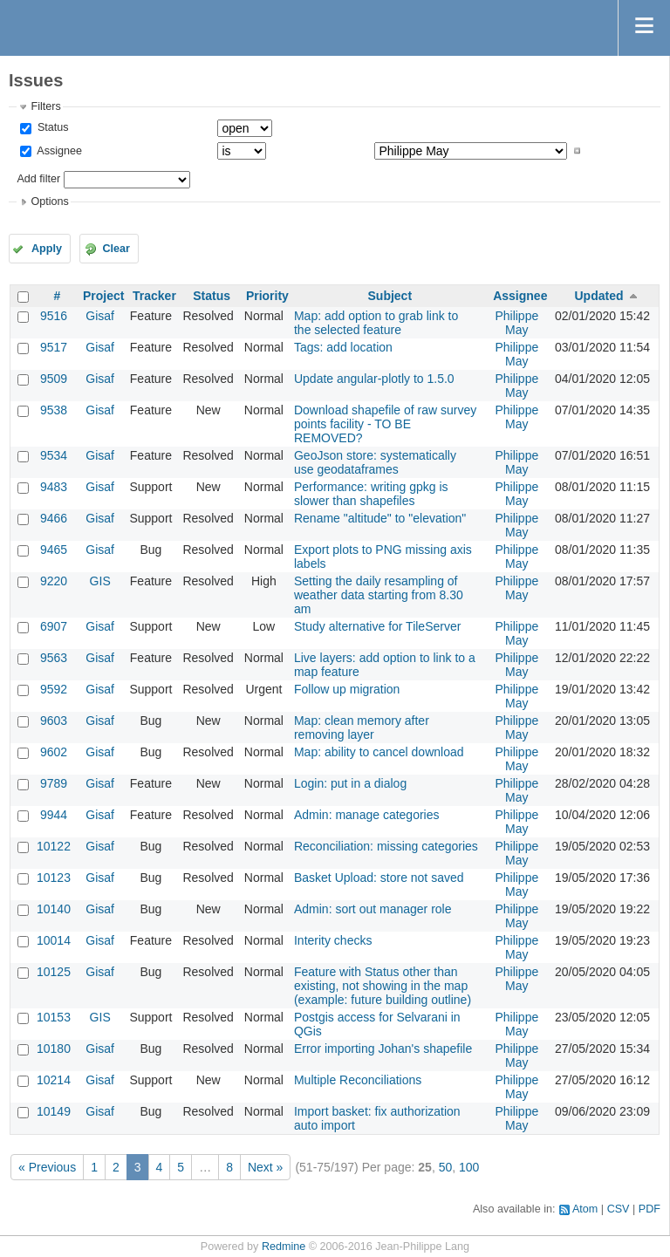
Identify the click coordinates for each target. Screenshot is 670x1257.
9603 (53, 721)
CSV (618, 1209)
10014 (54, 940)
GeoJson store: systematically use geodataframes (375, 462)
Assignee (58, 151)
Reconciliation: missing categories (386, 846)
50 (446, 1167)
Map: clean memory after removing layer (361, 727)
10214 (54, 1080)
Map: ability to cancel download (379, 752)
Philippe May (516, 323)
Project (103, 296)
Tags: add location (343, 347)
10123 (54, 878)
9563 (53, 658)
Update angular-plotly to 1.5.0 (374, 379)
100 (469, 1167)
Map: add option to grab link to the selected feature (376, 323)
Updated (598, 296)
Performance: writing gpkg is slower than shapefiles (371, 494)
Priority (267, 296)
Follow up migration (347, 689)
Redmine (283, 1246)
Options (49, 201)
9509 (53, 379)
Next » (265, 1167)
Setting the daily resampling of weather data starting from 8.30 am (378, 595)
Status (51, 127)
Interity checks (333, 940)
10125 (54, 972)
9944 (53, 815)
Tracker (154, 296)
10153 (54, 1017)
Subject (390, 296)
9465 (53, 550)
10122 (54, 846)
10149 (54, 1111)
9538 (53, 410)
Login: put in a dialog (350, 783)
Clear (116, 249)
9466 (53, 518)
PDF (649, 1209)
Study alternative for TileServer (377, 626)
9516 (53, 316)
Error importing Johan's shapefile (383, 1048)
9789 (53, 783)
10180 (54, 1048)
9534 (53, 455)
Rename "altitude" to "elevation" (380, 518)
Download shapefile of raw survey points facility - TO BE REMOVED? (385, 424)
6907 (53, 626)
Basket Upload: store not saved (379, 878)
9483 (53, 487)
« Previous (47, 1167)
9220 (53, 581)
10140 (54, 909)
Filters (45, 106)
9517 (53, 347)
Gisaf (99, 316)
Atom (585, 1209)
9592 (53, 689)
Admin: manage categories (367, 815)
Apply (46, 249)
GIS (100, 581)
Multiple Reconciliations (357, 1080)
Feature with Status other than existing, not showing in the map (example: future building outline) (382, 986)
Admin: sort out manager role (373, 909)
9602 (53, 752)
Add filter (38, 179)
